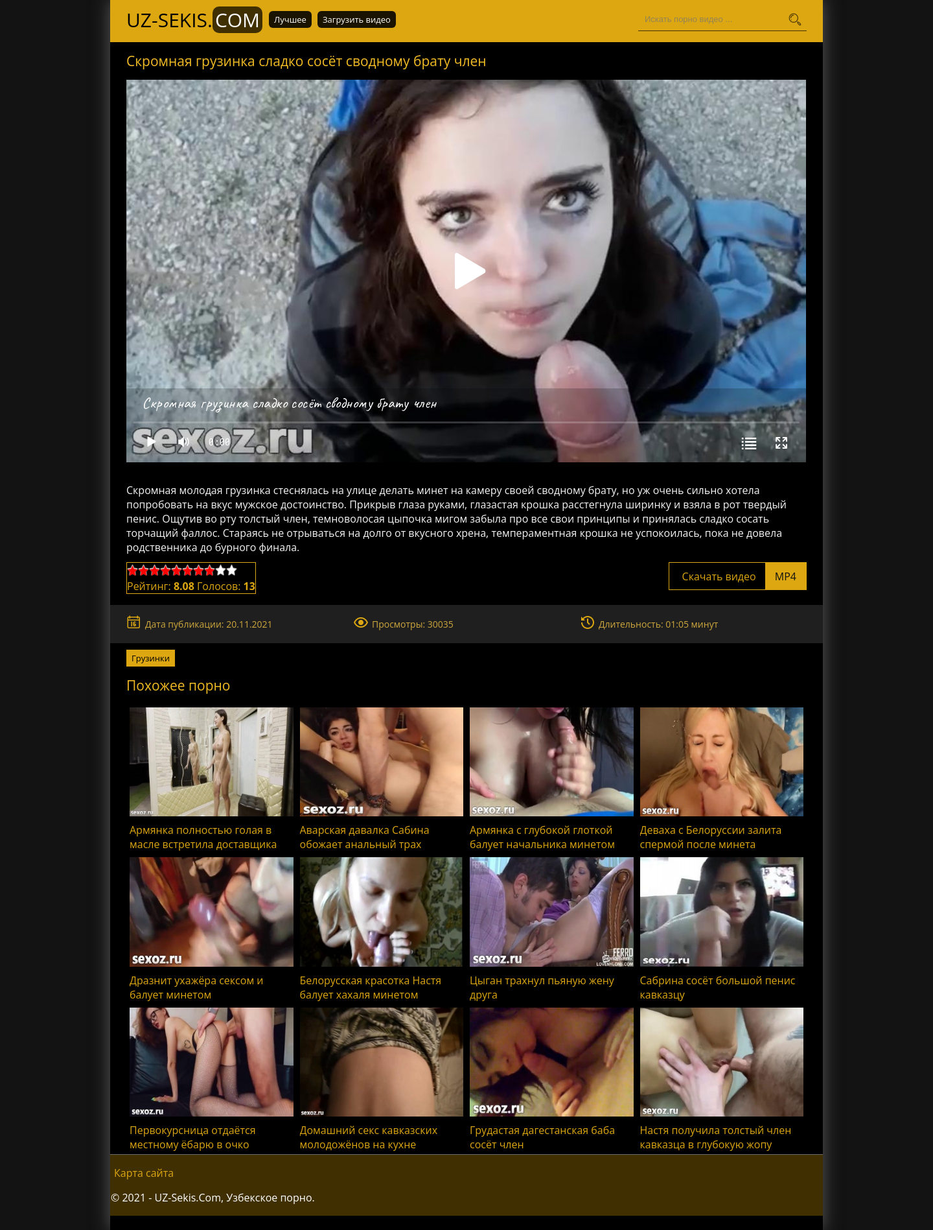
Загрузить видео (357, 19)
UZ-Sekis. (194, 19)
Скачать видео (737, 576)
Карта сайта (144, 1173)
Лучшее (290, 19)
